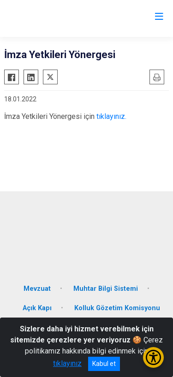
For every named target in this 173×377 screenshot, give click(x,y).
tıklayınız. (111, 116)
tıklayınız (67, 363)
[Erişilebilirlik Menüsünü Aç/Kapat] (153, 357)
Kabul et (104, 363)
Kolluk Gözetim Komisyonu (117, 308)
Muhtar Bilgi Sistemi (105, 289)
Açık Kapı (37, 308)
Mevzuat (37, 289)
